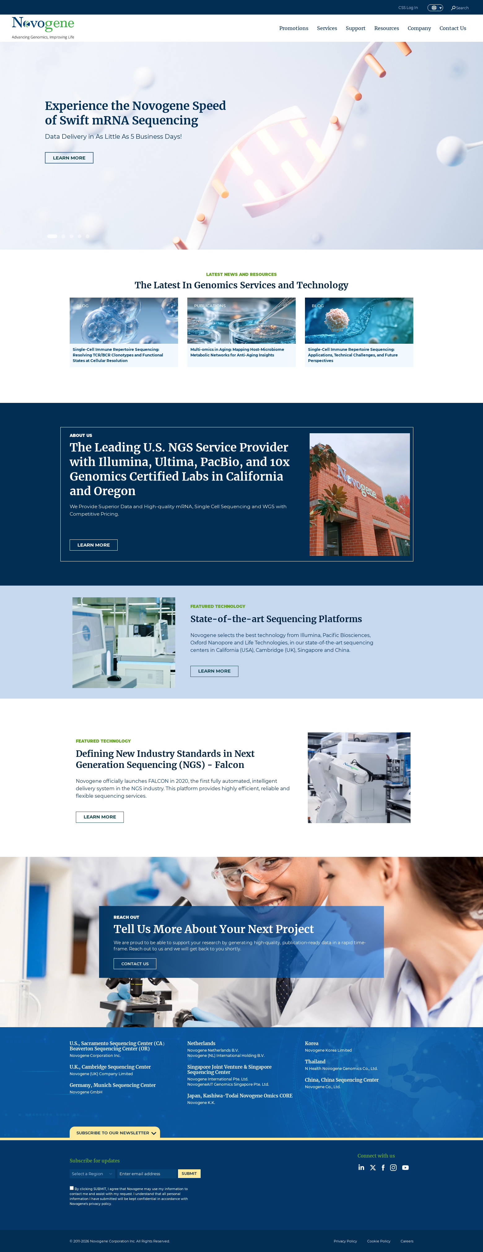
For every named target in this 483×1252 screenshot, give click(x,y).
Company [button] (419, 28)
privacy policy (100, 1204)
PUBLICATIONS (210, 305)
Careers (407, 1241)
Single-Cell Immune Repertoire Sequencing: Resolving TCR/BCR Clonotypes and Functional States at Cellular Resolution (118, 355)
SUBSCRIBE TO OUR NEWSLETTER (112, 1132)
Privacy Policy (345, 1241)
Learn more (93, 545)
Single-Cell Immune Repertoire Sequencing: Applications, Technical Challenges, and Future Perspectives (353, 355)
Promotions (293, 28)
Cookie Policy (378, 1241)
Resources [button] (386, 28)
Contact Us (453, 28)
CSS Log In (408, 7)
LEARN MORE (69, 158)
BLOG (82, 305)
